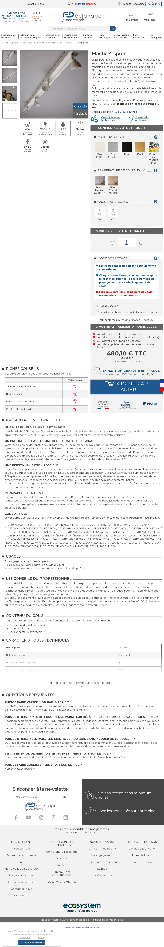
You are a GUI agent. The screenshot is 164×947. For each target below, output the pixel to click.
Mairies (54, 43)
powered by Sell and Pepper (73, 927)
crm (98, 927)
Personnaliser (24, 937)
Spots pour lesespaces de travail (27, 43)
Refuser (41, 937)
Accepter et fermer (31, 942)
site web (84, 927)
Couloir (68, 43)
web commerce (91, 927)
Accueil (5, 43)
